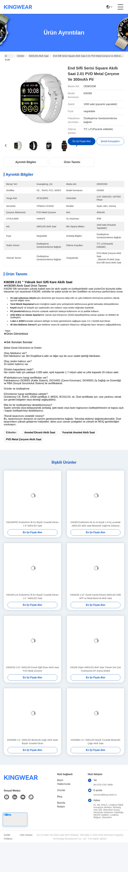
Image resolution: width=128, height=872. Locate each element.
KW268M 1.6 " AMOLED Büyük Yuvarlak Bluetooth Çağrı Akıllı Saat (95, 742)
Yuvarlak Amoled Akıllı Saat (78, 432)
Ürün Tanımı (72, 162)
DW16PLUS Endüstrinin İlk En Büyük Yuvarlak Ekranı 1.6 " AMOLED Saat (32, 597)
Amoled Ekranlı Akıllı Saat (39, 432)
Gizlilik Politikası (8, 837)
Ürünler (20, 56)
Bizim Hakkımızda (63, 782)
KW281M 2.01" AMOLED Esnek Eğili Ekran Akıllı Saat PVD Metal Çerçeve (32, 669)
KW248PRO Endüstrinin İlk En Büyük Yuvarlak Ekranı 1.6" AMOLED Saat (32, 524)
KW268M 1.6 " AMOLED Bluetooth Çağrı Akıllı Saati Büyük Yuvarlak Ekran (32, 742)
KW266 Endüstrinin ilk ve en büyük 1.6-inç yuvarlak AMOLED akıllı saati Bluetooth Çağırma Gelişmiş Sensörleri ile (95, 524)
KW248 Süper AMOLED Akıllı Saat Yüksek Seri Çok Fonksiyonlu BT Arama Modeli (95, 669)
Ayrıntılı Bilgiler (25, 162)
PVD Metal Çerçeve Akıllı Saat (23, 439)
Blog (59, 796)
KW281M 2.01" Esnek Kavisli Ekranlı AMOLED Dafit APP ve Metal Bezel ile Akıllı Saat (95, 597)
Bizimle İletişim (61, 804)
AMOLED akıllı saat (38, 56)
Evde (7, 56)
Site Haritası (26, 835)
